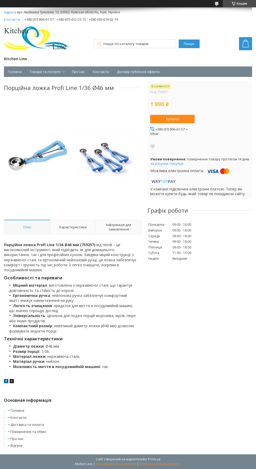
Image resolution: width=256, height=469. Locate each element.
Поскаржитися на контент (116, 464)
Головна (15, 71)
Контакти (101, 71)
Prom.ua (154, 459)
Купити (172, 118)
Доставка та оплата (27, 424)
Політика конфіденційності (160, 464)
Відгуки (16, 445)
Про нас (78, 71)
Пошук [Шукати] (189, 44)
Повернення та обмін (28, 431)
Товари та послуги (45, 71)
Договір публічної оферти (138, 71)
